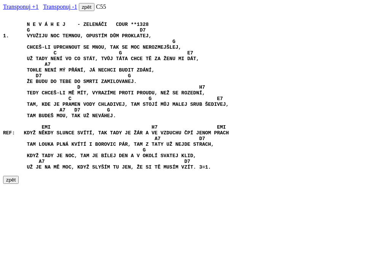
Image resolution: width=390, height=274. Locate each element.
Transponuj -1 (60, 6)
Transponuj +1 (20, 6)
